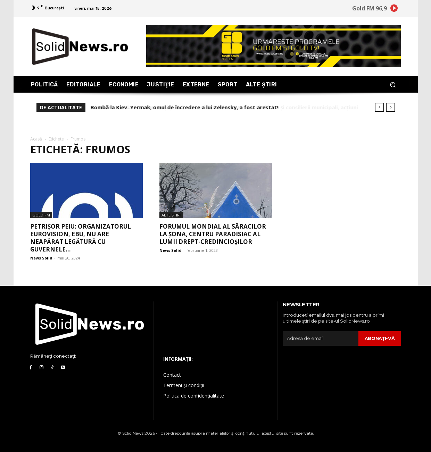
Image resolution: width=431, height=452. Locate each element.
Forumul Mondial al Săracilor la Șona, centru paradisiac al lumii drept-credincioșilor (212, 234)
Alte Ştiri (171, 215)
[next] (390, 107)
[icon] (394, 9)
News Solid (41, 258)
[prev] (379, 107)
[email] (320, 338)
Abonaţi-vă (380, 338)
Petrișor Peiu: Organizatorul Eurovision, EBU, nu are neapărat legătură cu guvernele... (80, 237)
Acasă (36, 139)
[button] (393, 84)
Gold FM (41, 215)
